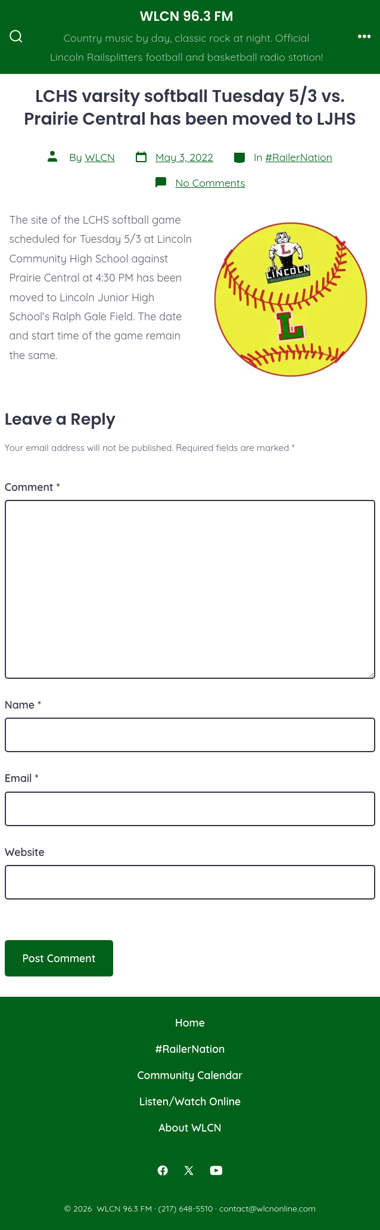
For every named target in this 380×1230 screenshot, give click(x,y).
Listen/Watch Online (190, 1101)
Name (23, 704)
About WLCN (189, 1127)
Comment (32, 486)
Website (25, 851)
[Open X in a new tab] (189, 1170)
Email (22, 777)
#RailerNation (298, 156)
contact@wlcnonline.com (267, 1208)
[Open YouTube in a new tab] (216, 1170)
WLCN (99, 156)
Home (190, 1022)
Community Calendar (189, 1074)
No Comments (210, 182)
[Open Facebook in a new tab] (163, 1170)
